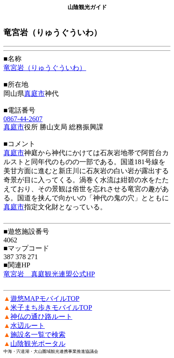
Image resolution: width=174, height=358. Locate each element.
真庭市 (34, 93)
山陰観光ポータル (37, 343)
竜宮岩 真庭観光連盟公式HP (49, 274)
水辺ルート (27, 325)
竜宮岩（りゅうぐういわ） (44, 67)
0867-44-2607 (23, 118)
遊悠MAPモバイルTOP (45, 298)
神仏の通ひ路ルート (41, 316)
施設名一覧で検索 (37, 334)
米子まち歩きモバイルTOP (51, 307)
